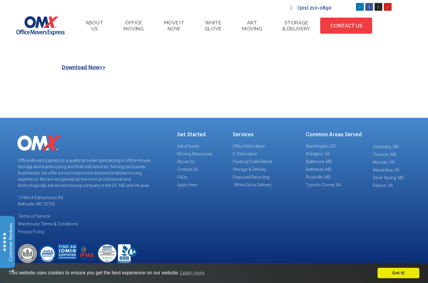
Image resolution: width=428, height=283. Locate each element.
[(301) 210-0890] (291, 7)
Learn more (192, 272)
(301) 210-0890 (314, 8)
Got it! (398, 272)
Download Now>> (83, 67)
